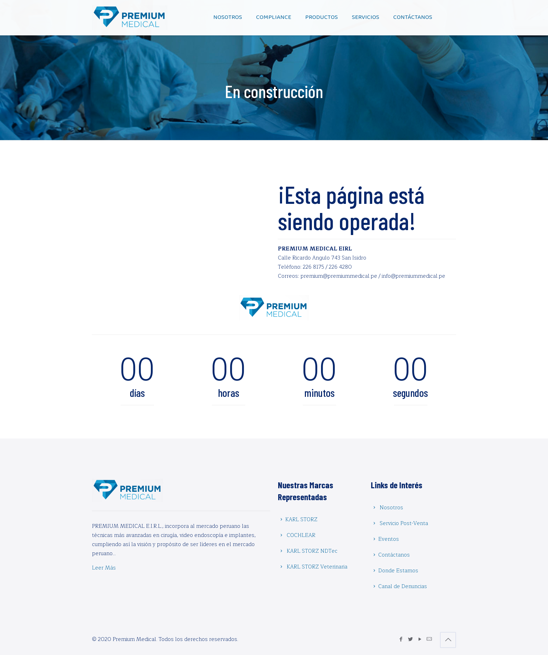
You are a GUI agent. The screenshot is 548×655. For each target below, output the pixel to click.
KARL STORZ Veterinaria (317, 567)
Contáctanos (394, 555)
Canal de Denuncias (402, 586)
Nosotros (391, 507)
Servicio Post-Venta (404, 523)
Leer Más (104, 568)
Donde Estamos (398, 570)
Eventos (388, 539)
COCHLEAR (301, 535)
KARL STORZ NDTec (312, 551)
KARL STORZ (301, 519)
